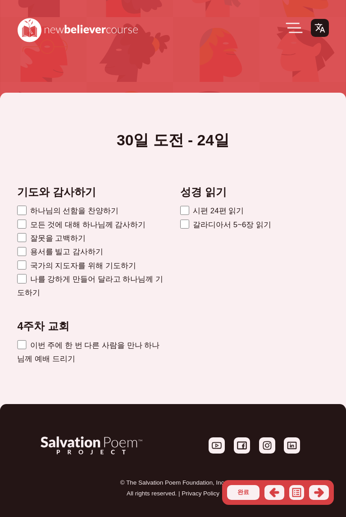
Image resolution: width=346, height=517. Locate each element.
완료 (243, 492)
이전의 (274, 492)
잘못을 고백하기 (51, 238)
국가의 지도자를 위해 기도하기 (76, 265)
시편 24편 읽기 (212, 211)
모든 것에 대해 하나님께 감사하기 (81, 224)
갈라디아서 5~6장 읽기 (225, 224)
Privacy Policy (200, 493)
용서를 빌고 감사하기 (60, 251)
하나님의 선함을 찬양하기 (67, 211)
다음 (319, 492)
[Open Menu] (294, 28)
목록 (297, 492)
